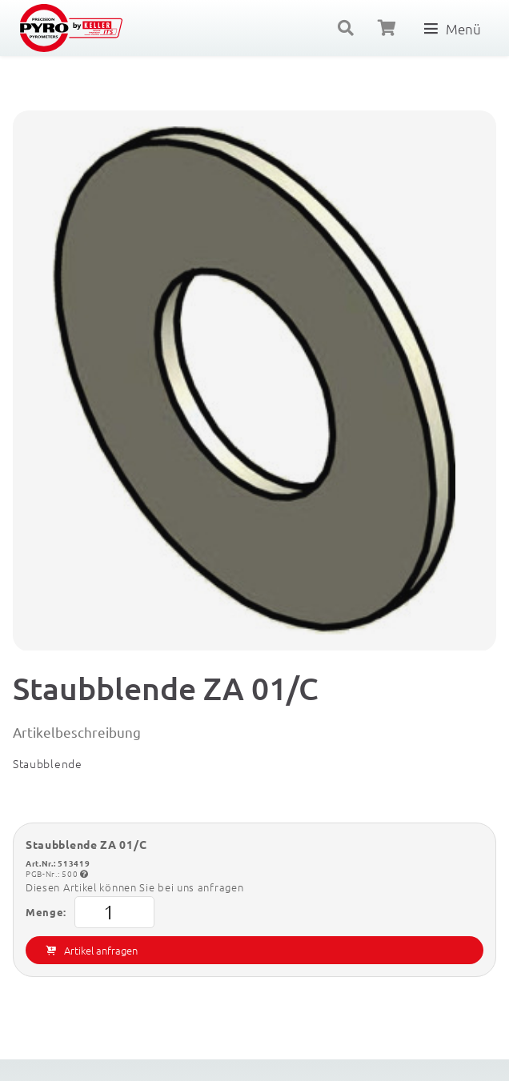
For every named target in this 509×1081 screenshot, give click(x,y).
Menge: (90, 912)
